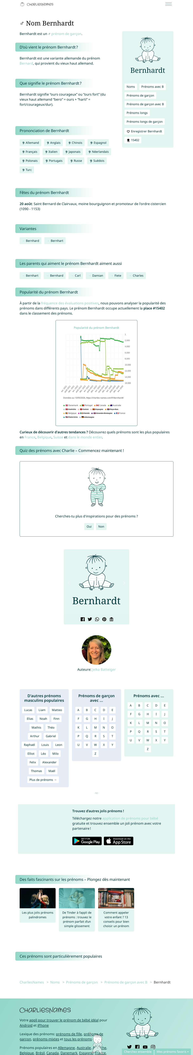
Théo (51, 727)
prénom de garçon (66, 33)
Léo (43, 754)
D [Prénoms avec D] (156, 705)
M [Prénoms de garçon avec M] (95, 727)
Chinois (75, 143)
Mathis (36, 727)
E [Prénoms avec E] (165, 705)
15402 (132, 140)
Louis (45, 745)
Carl (78, 275)
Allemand (30, 143)
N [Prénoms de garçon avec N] (104, 727)
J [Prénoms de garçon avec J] (112, 719)
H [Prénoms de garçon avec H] (95, 719)
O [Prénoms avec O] (165, 723)
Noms (131, 87)
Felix (33, 762)
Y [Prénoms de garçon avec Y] (112, 745)
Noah (43, 719)
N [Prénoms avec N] (156, 723)
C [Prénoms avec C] (148, 705)
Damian (97, 275)
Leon (58, 745)
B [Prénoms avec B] (139, 705)
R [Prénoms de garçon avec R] (95, 736)
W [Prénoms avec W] (147, 740)
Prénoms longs (137, 113)
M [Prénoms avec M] (147, 723)
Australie (84, 1047)
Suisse (58, 437)
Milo (55, 754)
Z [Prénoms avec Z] (148, 749)
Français (29, 152)
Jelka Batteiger (104, 669)
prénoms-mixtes (46, 1039)
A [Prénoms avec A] (131, 705)
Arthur (34, 736)
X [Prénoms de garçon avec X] (104, 745)
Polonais (30, 161)
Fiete (117, 275)
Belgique (44, 437)
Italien (51, 152)
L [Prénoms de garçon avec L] (87, 727)
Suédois (96, 161)
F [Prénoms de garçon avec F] (78, 719)
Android (26, 1025)
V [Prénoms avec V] (139, 740)
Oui (89, 526)
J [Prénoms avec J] (164, 714)
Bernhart (57, 241)
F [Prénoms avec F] (131, 714)
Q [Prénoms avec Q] (139, 731)
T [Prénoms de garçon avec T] (112, 736)
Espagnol (98, 143)
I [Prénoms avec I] (156, 714)
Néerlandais (98, 152)
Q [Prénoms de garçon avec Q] (87, 736)
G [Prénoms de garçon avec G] (87, 719)
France (30, 437)
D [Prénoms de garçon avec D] (104, 710)
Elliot (31, 754)
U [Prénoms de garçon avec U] (78, 745)
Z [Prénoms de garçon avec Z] (95, 754)
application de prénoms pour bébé (130, 818)
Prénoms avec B (152, 87)
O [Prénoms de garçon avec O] (112, 727)
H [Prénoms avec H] (148, 714)
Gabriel (51, 736)
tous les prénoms (78, 1039)
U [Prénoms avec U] (131, 740)
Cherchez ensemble (137, 1052)
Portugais (53, 161)
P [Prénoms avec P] (131, 731)
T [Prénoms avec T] (165, 731)
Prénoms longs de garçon (145, 122)
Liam (42, 710)
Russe (76, 161)
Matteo (57, 710)
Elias (30, 719)
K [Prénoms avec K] (131, 723)
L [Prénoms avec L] (139, 723)
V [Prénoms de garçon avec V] (87, 745)
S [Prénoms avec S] (156, 731)
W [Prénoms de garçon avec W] (95, 745)
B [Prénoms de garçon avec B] (87, 710)
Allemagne (66, 1047)
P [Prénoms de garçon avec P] (78, 736)
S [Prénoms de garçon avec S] (104, 736)
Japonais (72, 152)
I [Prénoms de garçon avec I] (103, 719)
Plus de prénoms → (43, 780)
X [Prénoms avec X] (156, 740)
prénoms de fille (69, 1034)
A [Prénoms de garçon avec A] (78, 710)
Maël (51, 771)
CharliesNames (32, 982)
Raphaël (29, 745)
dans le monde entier (85, 437)
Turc (27, 170)
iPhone (43, 1025)
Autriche (99, 1047)
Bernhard (32, 241)
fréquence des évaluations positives (70, 303)
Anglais (53, 143)
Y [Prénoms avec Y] (165, 740)
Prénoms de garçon (140, 95)
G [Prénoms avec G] (139, 714)
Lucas (28, 710)
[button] (69, 583)
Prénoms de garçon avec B (145, 104)
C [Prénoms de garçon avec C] (95, 710)
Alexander (49, 762)
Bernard (26, 63)
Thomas (36, 771)
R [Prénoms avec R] (148, 731)
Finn (56, 719)
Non (101, 526)
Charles (138, 275)
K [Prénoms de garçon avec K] (78, 727)
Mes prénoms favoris (171, 1052)
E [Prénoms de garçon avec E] (112, 710)
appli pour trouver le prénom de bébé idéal (64, 1020)
